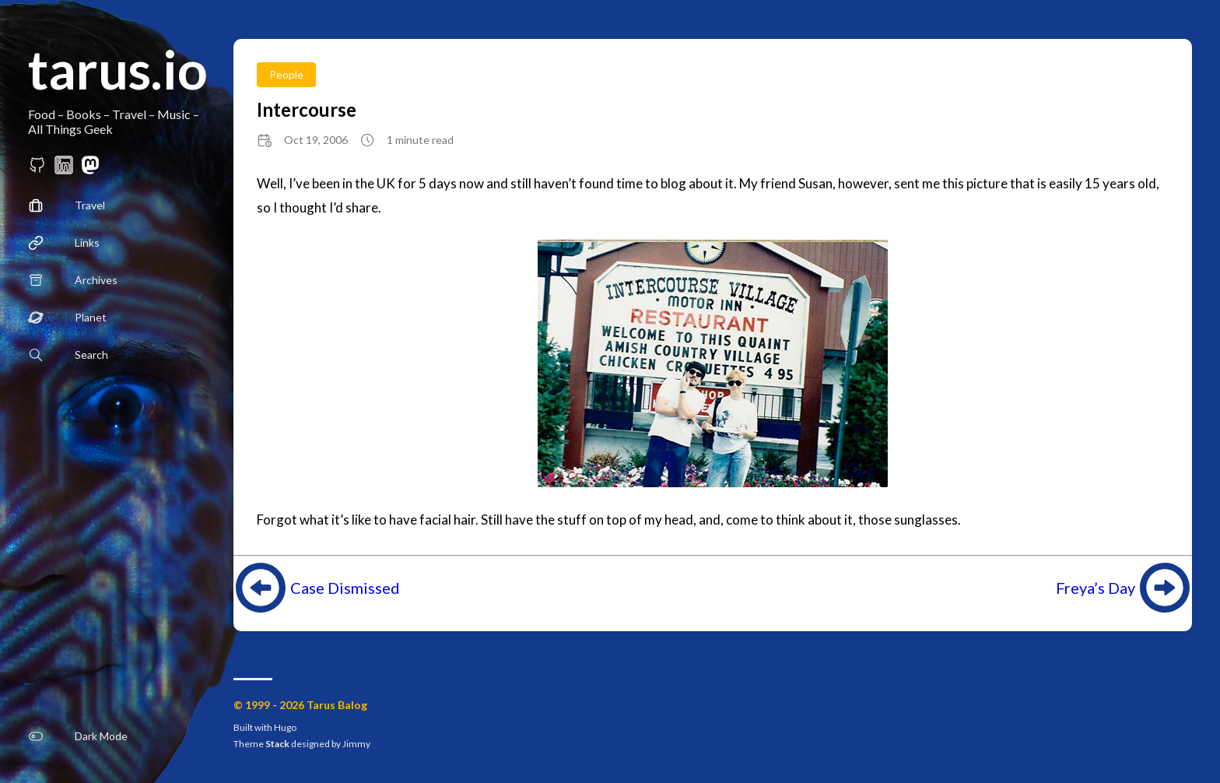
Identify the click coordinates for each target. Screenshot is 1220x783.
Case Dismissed (345, 587)
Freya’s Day (1095, 587)
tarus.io (118, 68)
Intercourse (306, 109)
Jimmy (356, 744)
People (286, 74)
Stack (277, 744)
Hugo (285, 727)
